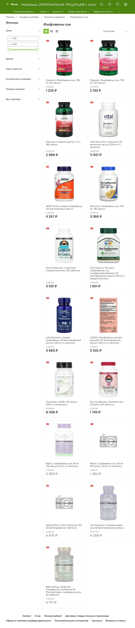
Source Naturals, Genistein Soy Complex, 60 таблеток (106, 403)
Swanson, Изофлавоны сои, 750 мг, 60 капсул (63, 81)
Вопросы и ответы (115, 620)
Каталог (27, 615)
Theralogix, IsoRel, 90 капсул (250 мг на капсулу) (61, 403)
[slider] (9, 49)
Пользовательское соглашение (71, 620)
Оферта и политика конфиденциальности (28, 620)
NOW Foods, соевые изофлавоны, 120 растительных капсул (64, 207)
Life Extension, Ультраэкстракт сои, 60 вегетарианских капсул (107, 526)
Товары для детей (79, 11)
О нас (38, 615)
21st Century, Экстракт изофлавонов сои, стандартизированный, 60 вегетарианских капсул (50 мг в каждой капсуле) (107, 273)
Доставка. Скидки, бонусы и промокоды (87, 615)
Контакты (97, 620)
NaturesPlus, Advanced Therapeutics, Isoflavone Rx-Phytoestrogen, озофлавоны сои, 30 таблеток (63, 590)
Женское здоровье (54, 16)
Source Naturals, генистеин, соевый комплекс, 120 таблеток (63, 269)
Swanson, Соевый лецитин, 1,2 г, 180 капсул (63, 143)
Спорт (44, 11)
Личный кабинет (53, 615)
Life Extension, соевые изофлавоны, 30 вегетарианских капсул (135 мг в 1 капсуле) (63, 340)
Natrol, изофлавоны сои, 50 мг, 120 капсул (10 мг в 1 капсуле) (62, 465)
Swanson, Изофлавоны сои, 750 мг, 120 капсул (107, 81)
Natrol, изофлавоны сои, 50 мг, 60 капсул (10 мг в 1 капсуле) (106, 465)
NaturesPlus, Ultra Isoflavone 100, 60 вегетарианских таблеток (64, 526)
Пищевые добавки (25, 11)
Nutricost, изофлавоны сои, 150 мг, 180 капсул (107, 207)
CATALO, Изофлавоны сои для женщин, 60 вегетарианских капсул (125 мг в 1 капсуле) (106, 340)
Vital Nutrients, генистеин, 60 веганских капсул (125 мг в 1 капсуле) (106, 144)
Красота (58, 11)
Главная (10, 16)
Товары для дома (103, 11)
